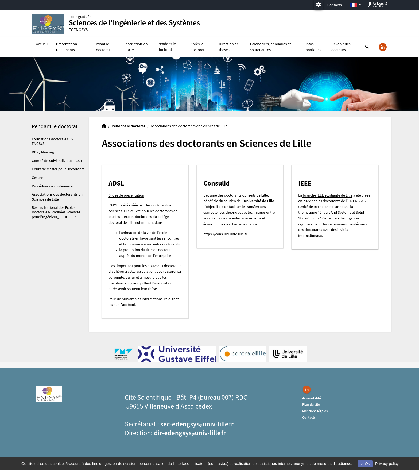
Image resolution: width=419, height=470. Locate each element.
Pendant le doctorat (167, 47)
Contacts (334, 5)
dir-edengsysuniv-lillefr (190, 433)
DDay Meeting (43, 152)
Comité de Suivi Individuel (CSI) (57, 161)
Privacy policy (387, 463)
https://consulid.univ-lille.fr (225, 234)
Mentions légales (315, 411)
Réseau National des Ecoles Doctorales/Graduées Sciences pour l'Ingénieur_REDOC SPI (56, 212)
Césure (37, 177)
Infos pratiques (313, 47)
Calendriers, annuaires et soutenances (270, 47)
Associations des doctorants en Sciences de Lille (57, 197)
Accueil (42, 44)
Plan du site (311, 404)
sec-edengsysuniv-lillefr (197, 424)
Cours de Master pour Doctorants (58, 169)
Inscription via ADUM (136, 47)
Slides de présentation (126, 195)
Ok (365, 463)
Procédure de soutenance (52, 186)
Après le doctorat (197, 47)
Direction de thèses (229, 47)
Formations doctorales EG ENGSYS (52, 141)
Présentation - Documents (67, 47)
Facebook (128, 304)
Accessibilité (311, 398)
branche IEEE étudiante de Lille (327, 195)
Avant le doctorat (103, 47)
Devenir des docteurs (341, 47)
